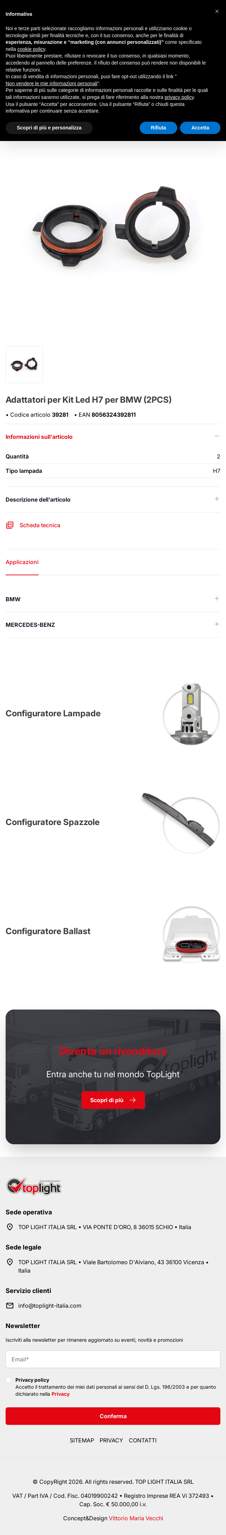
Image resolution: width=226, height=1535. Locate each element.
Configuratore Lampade (53, 713)
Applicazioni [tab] (22, 561)
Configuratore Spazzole (53, 822)
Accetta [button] (200, 127)
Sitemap (82, 1440)
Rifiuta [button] (158, 127)
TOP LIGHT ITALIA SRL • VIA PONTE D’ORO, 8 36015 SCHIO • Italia (104, 1227)
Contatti (143, 1440)
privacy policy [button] (179, 97)
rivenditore (113, 1051)
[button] (216, 11)
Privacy (60, 1394)
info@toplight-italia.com (49, 1305)
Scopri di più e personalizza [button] (49, 127)
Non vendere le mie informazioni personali (51, 83)
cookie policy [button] (31, 49)
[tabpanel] (113, 612)
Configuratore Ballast (48, 931)
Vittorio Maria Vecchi (136, 1518)
